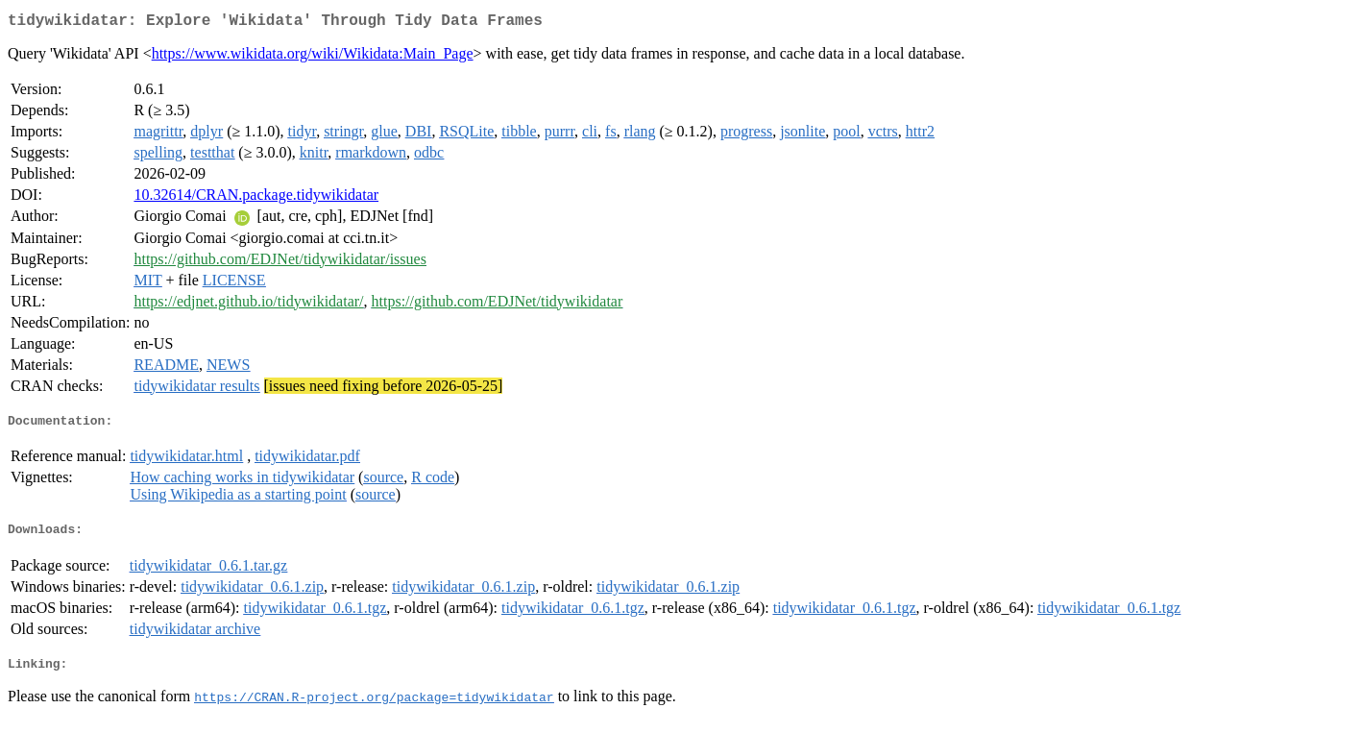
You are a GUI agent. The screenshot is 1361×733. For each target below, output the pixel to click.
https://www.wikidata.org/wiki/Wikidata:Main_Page (313, 57)
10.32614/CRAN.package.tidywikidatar (256, 198)
